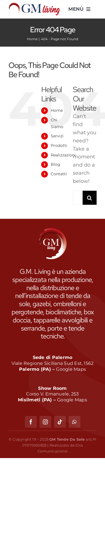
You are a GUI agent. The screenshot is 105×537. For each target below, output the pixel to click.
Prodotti (59, 145)
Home (57, 110)
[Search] (90, 198)
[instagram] (45, 422)
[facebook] (31, 422)
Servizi (57, 135)
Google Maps (71, 369)
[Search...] (78, 198)
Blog (55, 164)
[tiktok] (60, 422)
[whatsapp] (74, 422)
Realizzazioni (63, 155)
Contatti (59, 173)
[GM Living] (34, 5)
